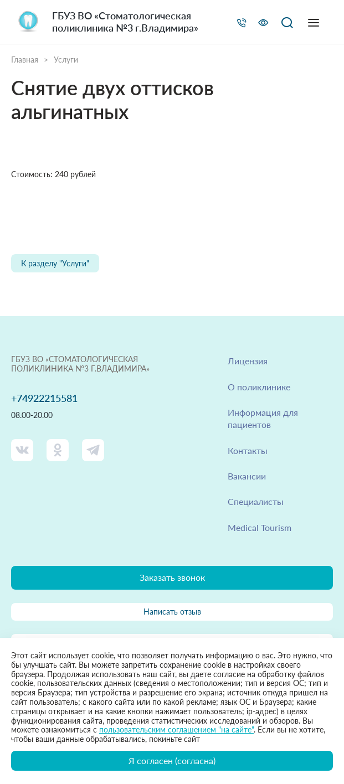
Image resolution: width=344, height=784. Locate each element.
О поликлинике (259, 386)
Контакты (248, 450)
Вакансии (247, 476)
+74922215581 (44, 398)
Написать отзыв (172, 611)
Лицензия (248, 360)
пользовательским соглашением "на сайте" (176, 729)
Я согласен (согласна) (172, 760)
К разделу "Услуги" (55, 263)
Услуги (66, 59)
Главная (24, 59)
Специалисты (256, 501)
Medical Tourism (259, 527)
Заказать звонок (172, 577)
